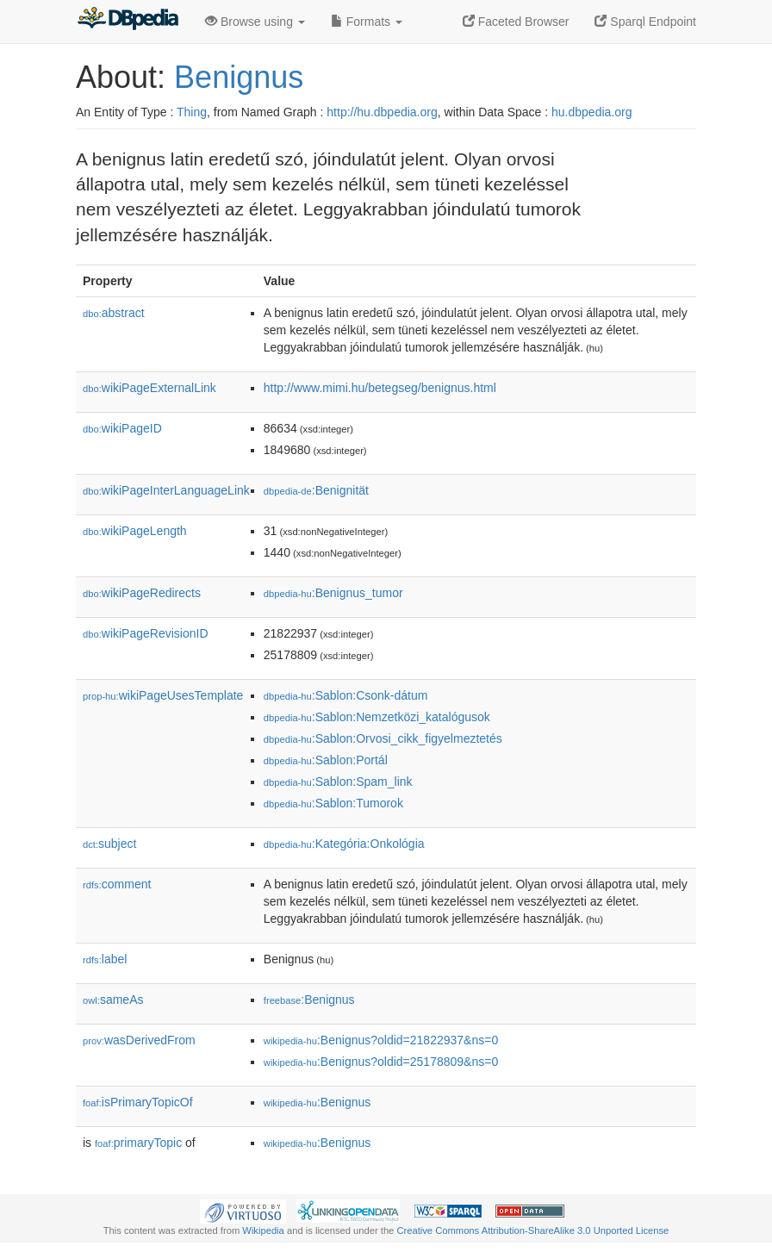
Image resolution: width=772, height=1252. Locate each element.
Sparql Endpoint (645, 21)
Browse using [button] (255, 21)
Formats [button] (366, 21)
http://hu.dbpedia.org (382, 112)
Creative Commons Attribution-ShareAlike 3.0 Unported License (532, 1230)
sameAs (113, 999)
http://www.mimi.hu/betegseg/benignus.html (380, 388)
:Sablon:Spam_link (338, 781)
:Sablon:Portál (326, 760)
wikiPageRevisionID (146, 633)
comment (117, 884)
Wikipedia (263, 1230)
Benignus (238, 77)
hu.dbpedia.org (591, 112)
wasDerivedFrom (139, 1040)
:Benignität (316, 490)
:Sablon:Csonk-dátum (346, 695)
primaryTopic (138, 1142)
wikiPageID (122, 428)
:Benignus (309, 999)
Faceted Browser (516, 21)
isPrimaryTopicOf (138, 1102)
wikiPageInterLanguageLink (166, 490)
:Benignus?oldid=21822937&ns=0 (381, 1040)
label (105, 959)
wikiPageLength (135, 531)
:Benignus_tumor (333, 593)
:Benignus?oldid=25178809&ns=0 (381, 1061)
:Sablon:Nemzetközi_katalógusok (377, 717)
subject (109, 843)
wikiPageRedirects (142, 593)
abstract (114, 313)
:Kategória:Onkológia (344, 843)
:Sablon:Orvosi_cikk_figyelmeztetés (383, 738)
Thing (192, 112)
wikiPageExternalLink (149, 388)
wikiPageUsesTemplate (163, 695)
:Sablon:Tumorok (333, 803)
